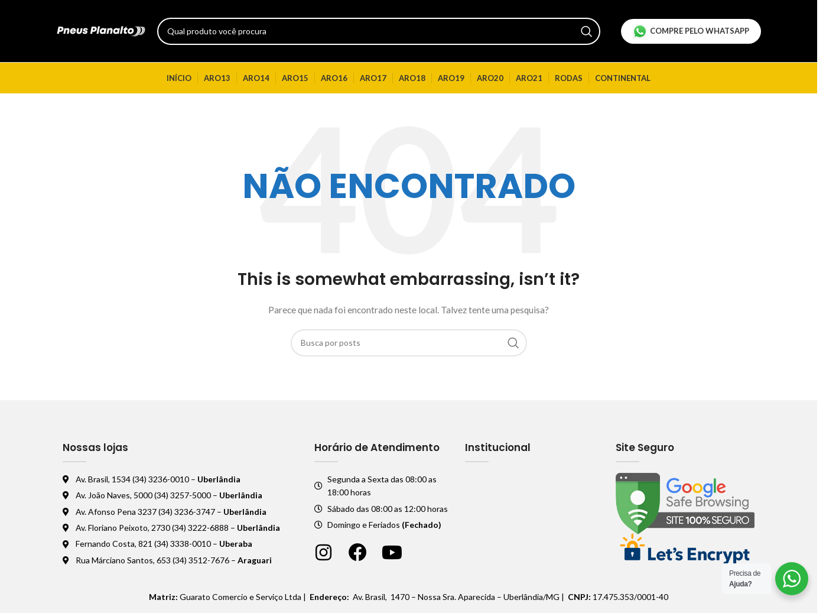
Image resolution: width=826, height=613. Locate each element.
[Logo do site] (101, 30)
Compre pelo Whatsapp (691, 31)
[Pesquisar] (378, 31)
